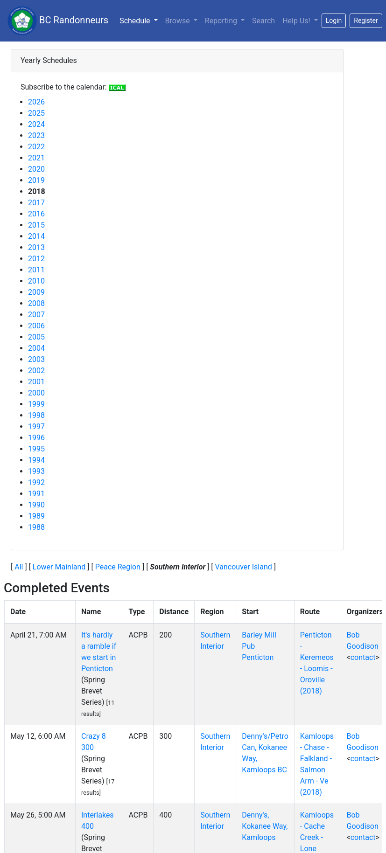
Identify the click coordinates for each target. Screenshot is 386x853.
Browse (178, 20)
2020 (36, 169)
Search (263, 20)
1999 (36, 404)
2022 (36, 146)
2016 (36, 213)
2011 (36, 269)
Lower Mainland (59, 566)
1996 (36, 437)
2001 (36, 381)
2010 (36, 281)
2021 (36, 157)
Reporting (222, 20)
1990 (36, 504)
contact (363, 657)
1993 (36, 471)
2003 (36, 359)
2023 (36, 135)
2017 (36, 202)
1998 (36, 415)
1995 (36, 448)
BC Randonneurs (57, 20)
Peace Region (117, 566)
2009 (36, 292)
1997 (36, 426)
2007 (36, 314)
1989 (36, 516)
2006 (36, 325)
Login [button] (334, 20)
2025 (36, 113)
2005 (36, 337)
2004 (36, 348)
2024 (36, 124)
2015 (36, 225)
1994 (36, 460)
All (18, 566)
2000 (36, 392)
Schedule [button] (140, 20)
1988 (36, 527)
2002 (36, 370)
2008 (36, 303)
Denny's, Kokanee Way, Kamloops (265, 826)
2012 (36, 258)
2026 (36, 101)
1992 (36, 482)
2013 (36, 247)
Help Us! (297, 20)
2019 (36, 180)
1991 (36, 493)
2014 (36, 236)
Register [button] (366, 20)
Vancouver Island (243, 566)
